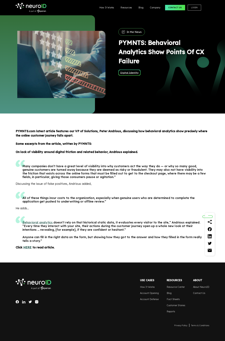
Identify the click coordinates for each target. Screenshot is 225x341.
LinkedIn (23, 301)
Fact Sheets (173, 299)
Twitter (30, 301)
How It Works (106, 7)
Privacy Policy (181, 325)
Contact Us (175, 7)
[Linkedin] (210, 236)
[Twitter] (210, 243)
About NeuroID (201, 287)
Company (155, 7)
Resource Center (176, 287)
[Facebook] (210, 229)
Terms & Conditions (200, 325)
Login (194, 7)
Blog (140, 7)
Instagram (36, 301)
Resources (126, 7)
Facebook (17, 301)
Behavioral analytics (37, 222)
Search (206, 7)
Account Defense (149, 299)
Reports (171, 311)
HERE (27, 247)
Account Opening (149, 293)
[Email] (210, 250)
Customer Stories (176, 305)
